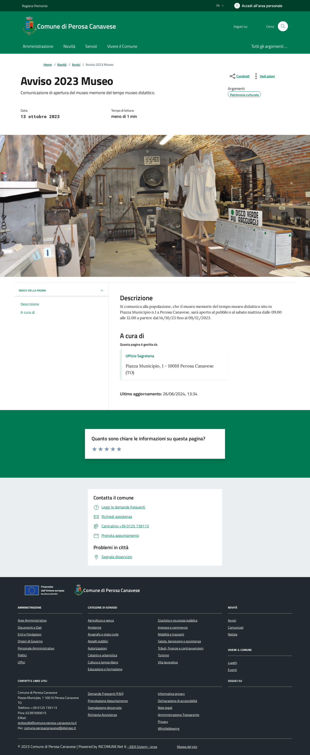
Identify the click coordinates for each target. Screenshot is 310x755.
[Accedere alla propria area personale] (258, 5)
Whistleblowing (168, 728)
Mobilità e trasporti (171, 634)
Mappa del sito (187, 746)
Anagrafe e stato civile (103, 634)
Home (48, 64)
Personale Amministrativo (36, 648)
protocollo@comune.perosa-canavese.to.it (47, 722)
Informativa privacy (171, 693)
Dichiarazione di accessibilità (177, 700)
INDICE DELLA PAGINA (62, 290)
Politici (22, 655)
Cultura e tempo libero (103, 662)
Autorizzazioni (97, 648)
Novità (61, 64)
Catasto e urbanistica (102, 655)
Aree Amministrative (32, 620)
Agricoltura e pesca (101, 620)
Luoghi (232, 662)
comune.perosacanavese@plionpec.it (50, 728)
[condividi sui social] (239, 76)
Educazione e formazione (105, 669)
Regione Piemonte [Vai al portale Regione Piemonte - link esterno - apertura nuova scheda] (35, 5)
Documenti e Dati (30, 627)
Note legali (165, 707)
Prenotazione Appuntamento (108, 700)
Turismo (163, 655)
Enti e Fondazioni (29, 634)
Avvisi (76, 64)
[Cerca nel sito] (283, 26)
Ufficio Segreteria (140, 356)
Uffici (21, 662)
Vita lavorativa (168, 662)
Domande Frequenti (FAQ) (106, 693)
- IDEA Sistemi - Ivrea (142, 746)
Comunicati (236, 627)
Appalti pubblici (98, 641)
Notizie (232, 634)
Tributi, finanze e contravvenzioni (181, 648)
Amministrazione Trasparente (178, 714)
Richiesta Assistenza (102, 714)
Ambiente (94, 627)
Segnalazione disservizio (105, 707)
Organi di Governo (30, 641)
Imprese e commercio (173, 627)
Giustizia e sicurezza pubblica (177, 620)
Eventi (232, 669)
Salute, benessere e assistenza (179, 641)
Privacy (163, 721)
